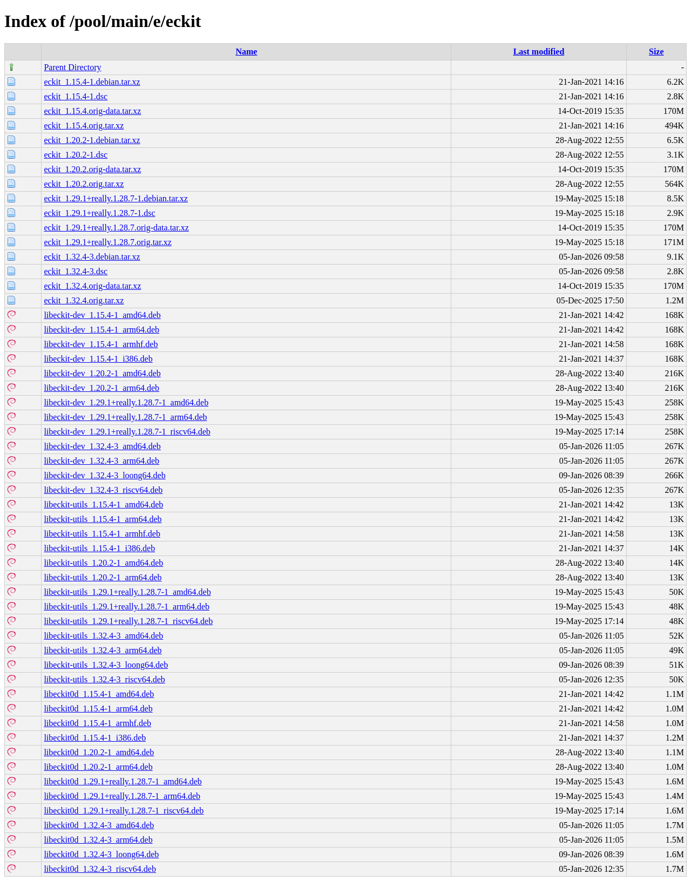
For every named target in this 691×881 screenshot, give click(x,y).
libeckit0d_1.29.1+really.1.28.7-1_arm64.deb (122, 796)
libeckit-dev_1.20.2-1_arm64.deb (101, 387)
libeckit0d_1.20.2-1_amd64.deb (99, 752)
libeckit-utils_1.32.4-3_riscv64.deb (104, 679)
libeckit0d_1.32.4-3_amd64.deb (99, 825)
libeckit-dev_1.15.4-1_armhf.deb (101, 344)
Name (246, 51)
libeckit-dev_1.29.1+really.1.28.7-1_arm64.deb (125, 417)
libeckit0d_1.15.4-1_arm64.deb (98, 708)
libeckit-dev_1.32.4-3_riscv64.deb (103, 489)
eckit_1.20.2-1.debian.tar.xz (92, 140)
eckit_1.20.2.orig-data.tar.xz (92, 169)
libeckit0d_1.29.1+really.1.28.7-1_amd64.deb (122, 781)
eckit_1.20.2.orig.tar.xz (84, 183)
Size (656, 51)
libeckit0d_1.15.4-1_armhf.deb (97, 723)
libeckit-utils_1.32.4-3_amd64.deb (103, 635)
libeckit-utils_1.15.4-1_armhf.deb (102, 533)
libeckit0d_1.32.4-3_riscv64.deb (100, 868)
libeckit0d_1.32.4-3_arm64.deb (98, 839)
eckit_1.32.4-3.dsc (75, 271)
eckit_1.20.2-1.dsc (75, 154)
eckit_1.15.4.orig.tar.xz (84, 125)
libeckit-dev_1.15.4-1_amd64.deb (102, 315)
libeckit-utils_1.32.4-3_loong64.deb (106, 664)
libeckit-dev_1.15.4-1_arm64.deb (101, 329)
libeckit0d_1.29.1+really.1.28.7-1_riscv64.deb (124, 810)
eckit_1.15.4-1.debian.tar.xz (92, 81)
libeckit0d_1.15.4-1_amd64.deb (99, 694)
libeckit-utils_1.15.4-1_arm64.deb (102, 519)
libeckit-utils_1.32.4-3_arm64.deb (102, 650)
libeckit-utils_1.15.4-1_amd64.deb (103, 504)
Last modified (539, 51)
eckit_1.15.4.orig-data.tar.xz (92, 111)
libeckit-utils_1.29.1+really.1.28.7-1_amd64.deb (127, 592)
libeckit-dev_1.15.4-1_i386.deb (98, 358)
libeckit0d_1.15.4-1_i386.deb (95, 737)
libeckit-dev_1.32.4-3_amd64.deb (102, 446)
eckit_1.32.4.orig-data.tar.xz (92, 285)
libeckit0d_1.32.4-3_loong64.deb (101, 854)
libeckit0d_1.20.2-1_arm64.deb (98, 766)
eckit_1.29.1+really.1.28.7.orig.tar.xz (107, 242)
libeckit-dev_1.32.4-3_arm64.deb (101, 460)
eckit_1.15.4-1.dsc (75, 96)
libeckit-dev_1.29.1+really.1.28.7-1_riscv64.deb (127, 431)
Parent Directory (72, 67)
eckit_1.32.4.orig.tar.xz (84, 300)
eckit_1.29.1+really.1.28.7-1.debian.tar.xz (116, 198)
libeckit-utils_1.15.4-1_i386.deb (99, 548)
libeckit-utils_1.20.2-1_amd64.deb (103, 562)
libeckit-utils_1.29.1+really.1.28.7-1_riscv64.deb (128, 621)
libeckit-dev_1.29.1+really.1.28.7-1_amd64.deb (126, 402)
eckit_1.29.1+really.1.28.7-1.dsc (99, 213)
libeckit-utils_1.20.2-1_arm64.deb (102, 577)
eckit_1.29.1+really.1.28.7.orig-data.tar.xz (116, 227)
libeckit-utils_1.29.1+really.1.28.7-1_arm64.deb (126, 606)
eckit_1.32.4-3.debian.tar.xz (92, 256)
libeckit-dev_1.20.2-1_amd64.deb (102, 373)
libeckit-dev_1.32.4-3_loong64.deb (104, 475)
